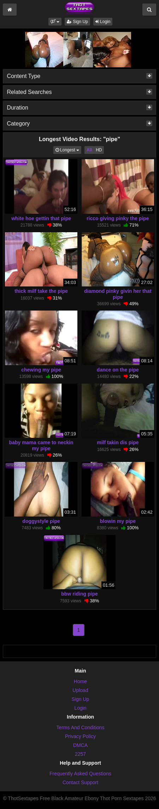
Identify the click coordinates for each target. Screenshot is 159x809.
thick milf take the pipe (41, 291)
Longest (68, 149)
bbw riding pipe (79, 594)
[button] (54, 22)
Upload (80, 690)
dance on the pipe (118, 370)
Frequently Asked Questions (80, 773)
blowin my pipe (118, 521)
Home (80, 681)
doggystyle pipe (41, 521)
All (89, 149)
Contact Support (80, 782)
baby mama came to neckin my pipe (41, 445)
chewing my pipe (41, 370)
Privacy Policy (80, 736)
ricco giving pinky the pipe (118, 218)
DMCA (80, 745)
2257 (80, 754)
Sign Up (77, 21)
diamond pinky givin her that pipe (118, 294)
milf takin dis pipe (118, 442)
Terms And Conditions (80, 727)
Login (103, 21)
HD (99, 149)
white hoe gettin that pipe (41, 218)
